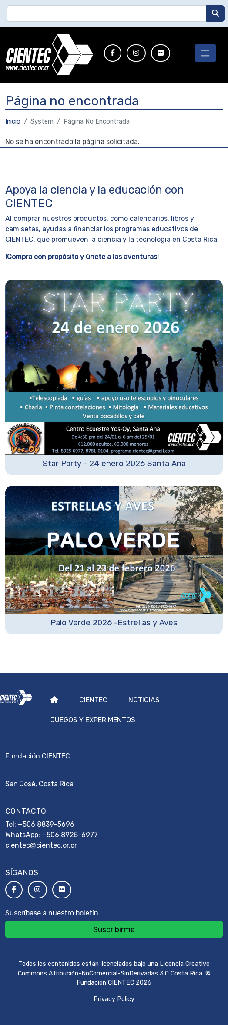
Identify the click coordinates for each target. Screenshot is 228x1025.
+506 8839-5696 (46, 824)
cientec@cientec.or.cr (41, 845)
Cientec (93, 700)
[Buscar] (215, 13)
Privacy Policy (114, 999)
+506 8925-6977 (70, 835)
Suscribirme (114, 929)
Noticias (144, 700)
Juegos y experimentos (92, 720)
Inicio (12, 121)
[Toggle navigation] (205, 53)
